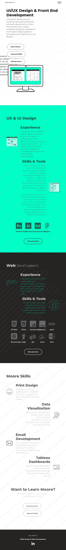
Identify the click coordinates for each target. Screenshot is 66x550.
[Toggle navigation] (59, 2)
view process (16, 61)
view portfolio (16, 54)
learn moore (16, 47)
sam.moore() (10, 2)
